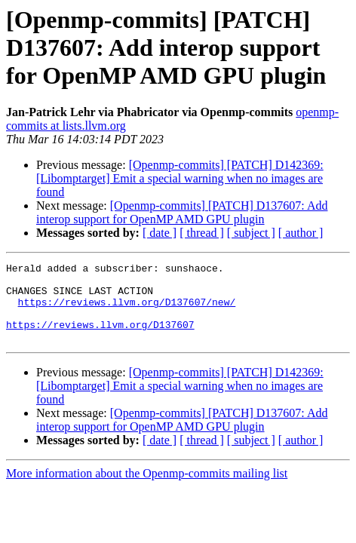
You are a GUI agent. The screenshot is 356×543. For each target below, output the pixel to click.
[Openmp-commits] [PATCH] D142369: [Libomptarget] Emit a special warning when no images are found (180, 178)
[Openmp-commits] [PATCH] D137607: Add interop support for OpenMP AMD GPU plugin (181, 212)
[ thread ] (202, 232)
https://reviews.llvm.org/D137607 (100, 338)
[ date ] (159, 232)
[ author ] (301, 232)
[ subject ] (251, 232)
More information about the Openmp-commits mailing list (146, 489)
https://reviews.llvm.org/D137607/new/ (127, 311)
